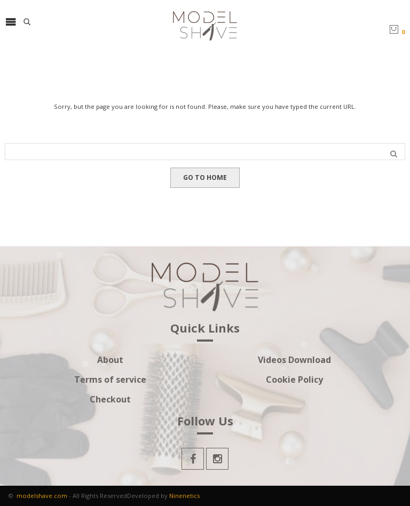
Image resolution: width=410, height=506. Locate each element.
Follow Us (205, 422)
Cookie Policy (294, 380)
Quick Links (205, 329)
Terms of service (110, 380)
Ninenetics (184, 496)
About (110, 360)
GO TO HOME (205, 177)
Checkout (110, 399)
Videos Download (294, 360)
